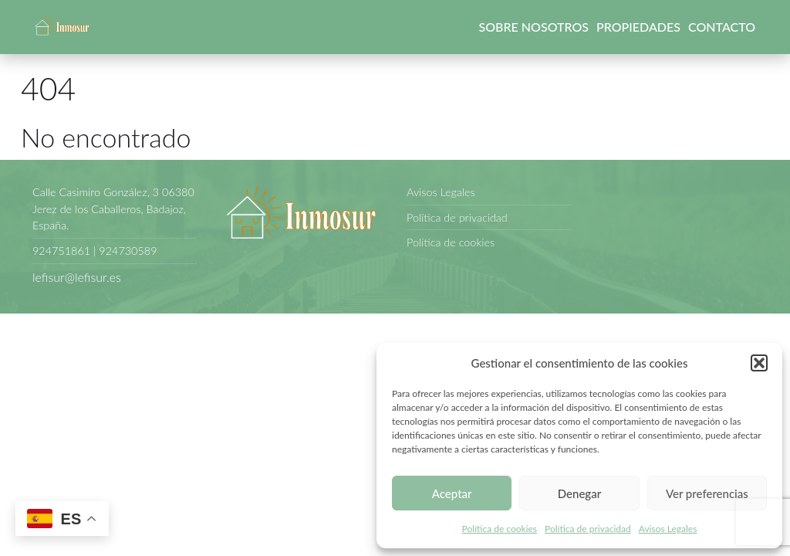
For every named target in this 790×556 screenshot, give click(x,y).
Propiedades (638, 26)
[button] (759, 363)
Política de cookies (499, 528)
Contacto (721, 26)
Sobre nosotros (534, 26)
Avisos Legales (668, 528)
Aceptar (452, 493)
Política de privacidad (588, 528)
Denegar (579, 493)
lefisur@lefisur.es (76, 277)
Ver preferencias (707, 493)
